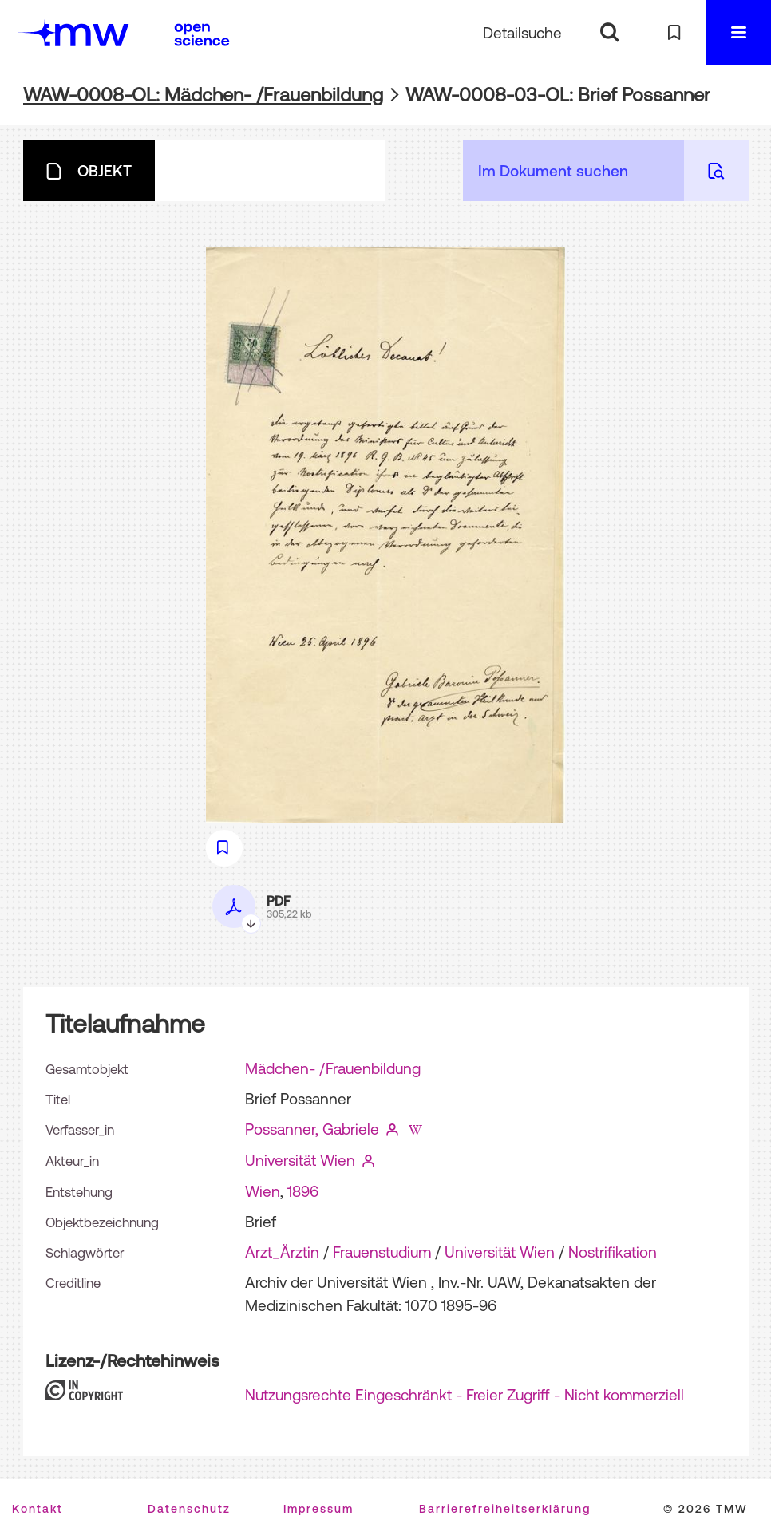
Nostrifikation (612, 1252)
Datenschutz (189, 1508)
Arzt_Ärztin (282, 1252)
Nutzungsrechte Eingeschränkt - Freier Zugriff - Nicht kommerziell (464, 1395)
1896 (302, 1191)
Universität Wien (300, 1160)
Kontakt (37, 1508)
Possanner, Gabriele (312, 1129)
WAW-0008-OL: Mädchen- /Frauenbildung (203, 94)
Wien (262, 1191)
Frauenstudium (382, 1252)
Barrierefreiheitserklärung (505, 1508)
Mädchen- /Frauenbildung (333, 1068)
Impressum (318, 1508)
